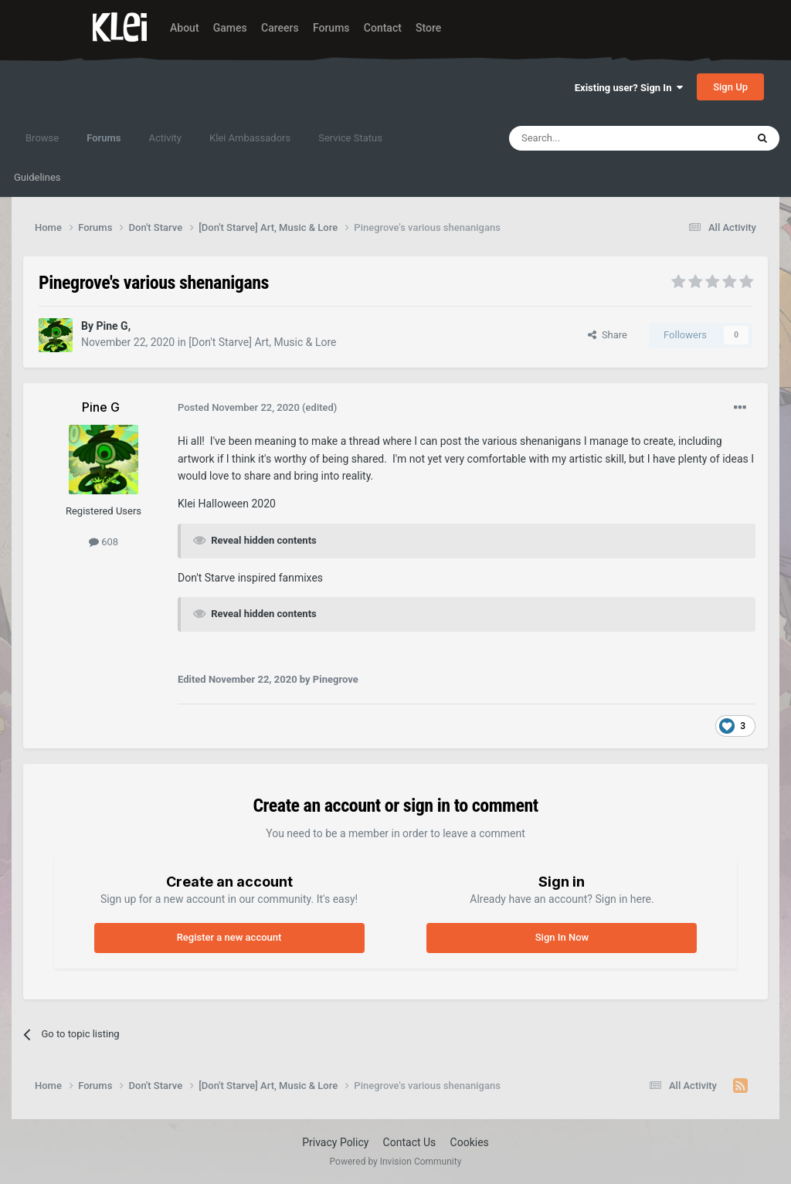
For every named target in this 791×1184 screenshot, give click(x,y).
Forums (331, 28)
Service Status (350, 138)
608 (103, 542)
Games (230, 28)
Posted (239, 407)
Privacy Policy (335, 1142)
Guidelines (37, 177)
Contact (383, 28)
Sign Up (730, 87)
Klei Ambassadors (249, 138)
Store (428, 28)
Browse (42, 138)
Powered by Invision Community (396, 1161)
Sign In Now (562, 937)
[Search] (591, 138)
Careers (280, 28)
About (184, 28)
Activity (165, 138)
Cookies (469, 1142)
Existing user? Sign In (629, 87)
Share (607, 335)
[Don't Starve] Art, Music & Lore (262, 342)
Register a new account (229, 937)
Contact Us (409, 1142)
